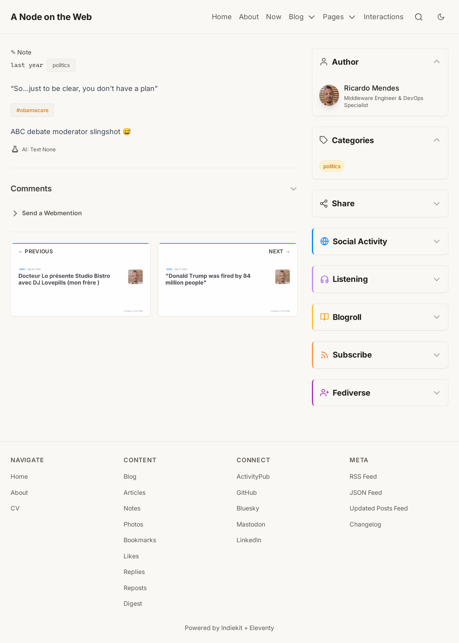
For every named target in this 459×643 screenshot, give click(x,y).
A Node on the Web (51, 16)
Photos (133, 524)
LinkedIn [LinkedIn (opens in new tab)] (249, 540)
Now (274, 17)
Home (222, 17)
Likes (131, 556)
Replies (134, 572)
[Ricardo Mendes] (329, 95)
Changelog (365, 524)
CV (15, 508)
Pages (340, 17)
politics (61, 65)
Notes (132, 508)
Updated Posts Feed (379, 508)
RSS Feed (363, 476)
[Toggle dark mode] (441, 16)
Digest (133, 603)
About (249, 17)
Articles (135, 492)
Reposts (135, 588)
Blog (302, 17)
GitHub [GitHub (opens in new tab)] (247, 492)
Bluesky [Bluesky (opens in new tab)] (248, 508)
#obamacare (32, 110)
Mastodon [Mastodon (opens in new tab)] (251, 524)
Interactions (384, 17)
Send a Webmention (46, 213)
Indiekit (231, 628)
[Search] (419, 17)
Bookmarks (140, 540)
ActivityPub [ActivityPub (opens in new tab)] (253, 476)
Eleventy (262, 628)
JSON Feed (366, 492)
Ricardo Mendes (371, 88)
